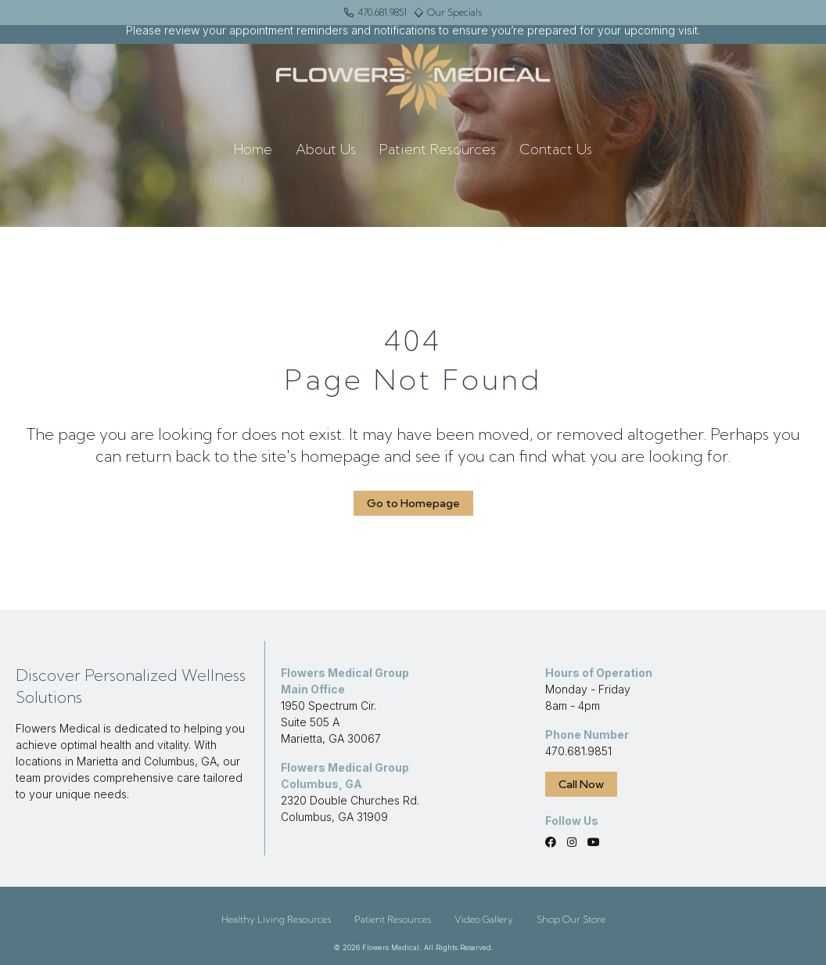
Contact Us (555, 149)
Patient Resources (437, 149)
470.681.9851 (578, 751)
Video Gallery (483, 919)
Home (253, 149)
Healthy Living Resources (276, 919)
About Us (326, 149)
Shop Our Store (571, 919)
